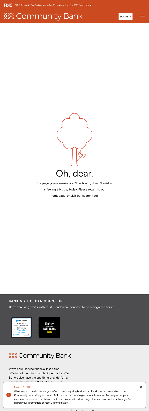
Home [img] (40, 356)
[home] (43, 17)
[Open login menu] (126, 16)
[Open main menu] (142, 16)
